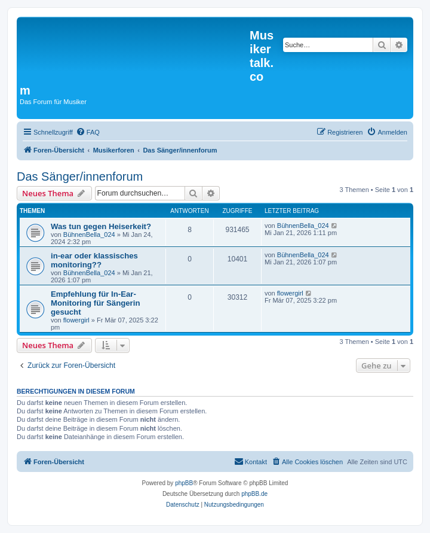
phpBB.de (254, 494)
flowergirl (76, 320)
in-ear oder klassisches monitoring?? (94, 260)
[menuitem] (88, 132)
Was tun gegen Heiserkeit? (101, 226)
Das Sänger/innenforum (80, 176)
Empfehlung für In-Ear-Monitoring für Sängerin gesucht (95, 303)
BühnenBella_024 (89, 234)
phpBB (184, 483)
